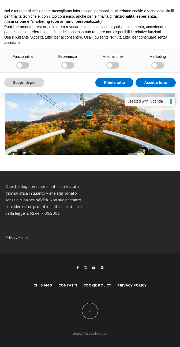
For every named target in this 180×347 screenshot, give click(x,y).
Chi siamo (42, 285)
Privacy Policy (16, 237)
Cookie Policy (97, 285)
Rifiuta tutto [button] (114, 82)
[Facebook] (77, 267)
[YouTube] (93, 267)
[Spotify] (102, 267)
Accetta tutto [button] (155, 82)
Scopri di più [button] (24, 82)
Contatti (67, 285)
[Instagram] (85, 267)
